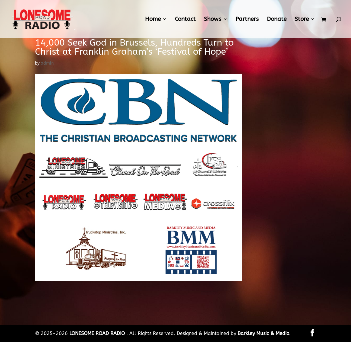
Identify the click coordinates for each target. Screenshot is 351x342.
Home (153, 19)
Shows (212, 19)
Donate (276, 19)
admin (47, 63)
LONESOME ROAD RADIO (97, 333)
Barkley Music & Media (263, 333)
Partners (247, 19)
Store (302, 19)
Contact (185, 19)
